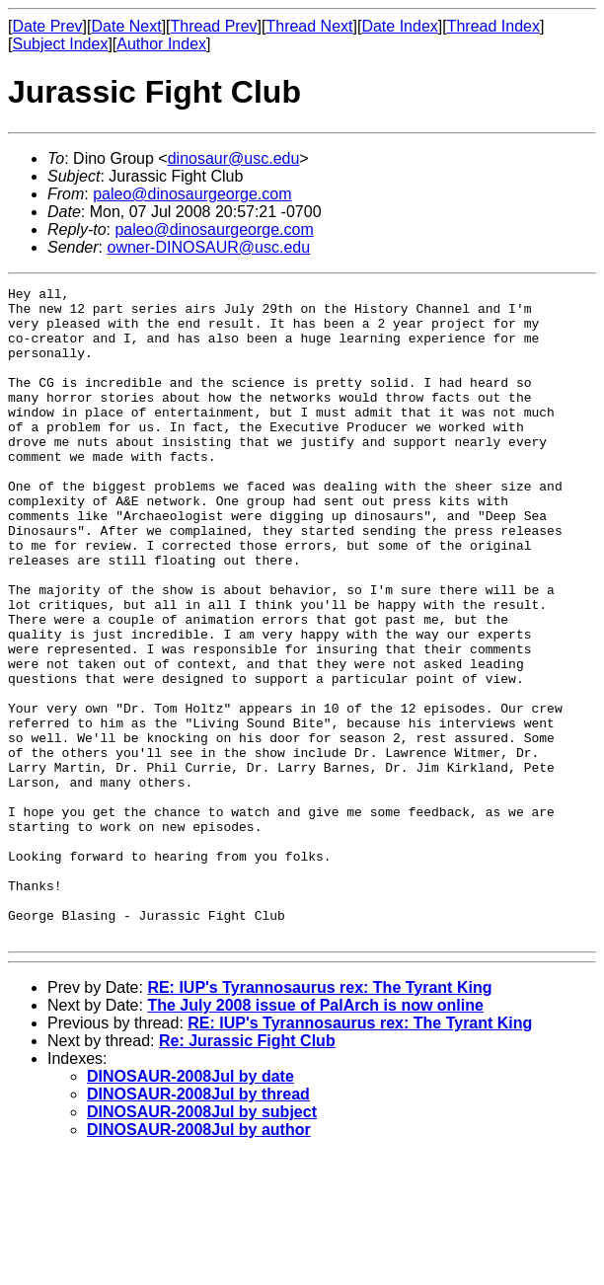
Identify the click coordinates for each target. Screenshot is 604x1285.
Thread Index (493, 26)
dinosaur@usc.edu (234, 158)
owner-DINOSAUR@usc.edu (208, 247)
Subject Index (60, 44)
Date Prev (47, 26)
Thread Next (308, 26)
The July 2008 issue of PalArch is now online (315, 1135)
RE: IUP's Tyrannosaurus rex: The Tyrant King (319, 1117)
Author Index (161, 44)
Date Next (126, 26)
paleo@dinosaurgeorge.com (192, 194)
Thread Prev (214, 26)
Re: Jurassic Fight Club (247, 1171)
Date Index (399, 26)
